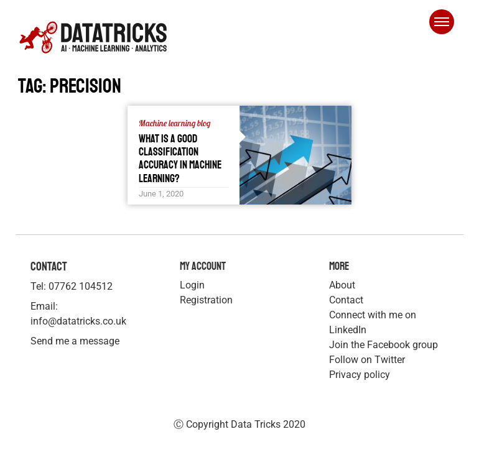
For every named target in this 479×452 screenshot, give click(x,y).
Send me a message (74, 341)
